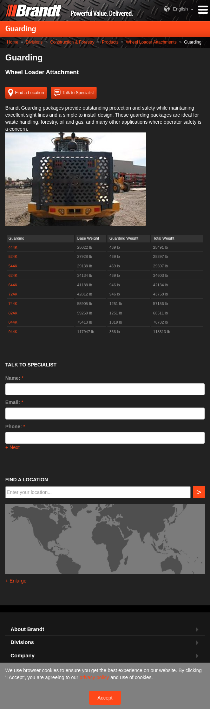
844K (13, 322)
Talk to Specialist (74, 93)
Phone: (13, 426)
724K (13, 294)
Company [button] (22, 655)
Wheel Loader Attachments (151, 42)
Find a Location (26, 93)
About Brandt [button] (27, 629)
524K (13, 256)
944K (13, 332)
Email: (12, 402)
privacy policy (95, 677)
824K (13, 313)
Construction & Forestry (72, 42)
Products (110, 42)
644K (13, 285)
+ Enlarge (15, 581)
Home (12, 42)
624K (13, 275)
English (175, 9)
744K (13, 303)
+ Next (12, 447)
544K (13, 266)
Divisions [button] (22, 642)
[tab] (105, 629)
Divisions (34, 42)
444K (13, 247)
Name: (12, 378)
